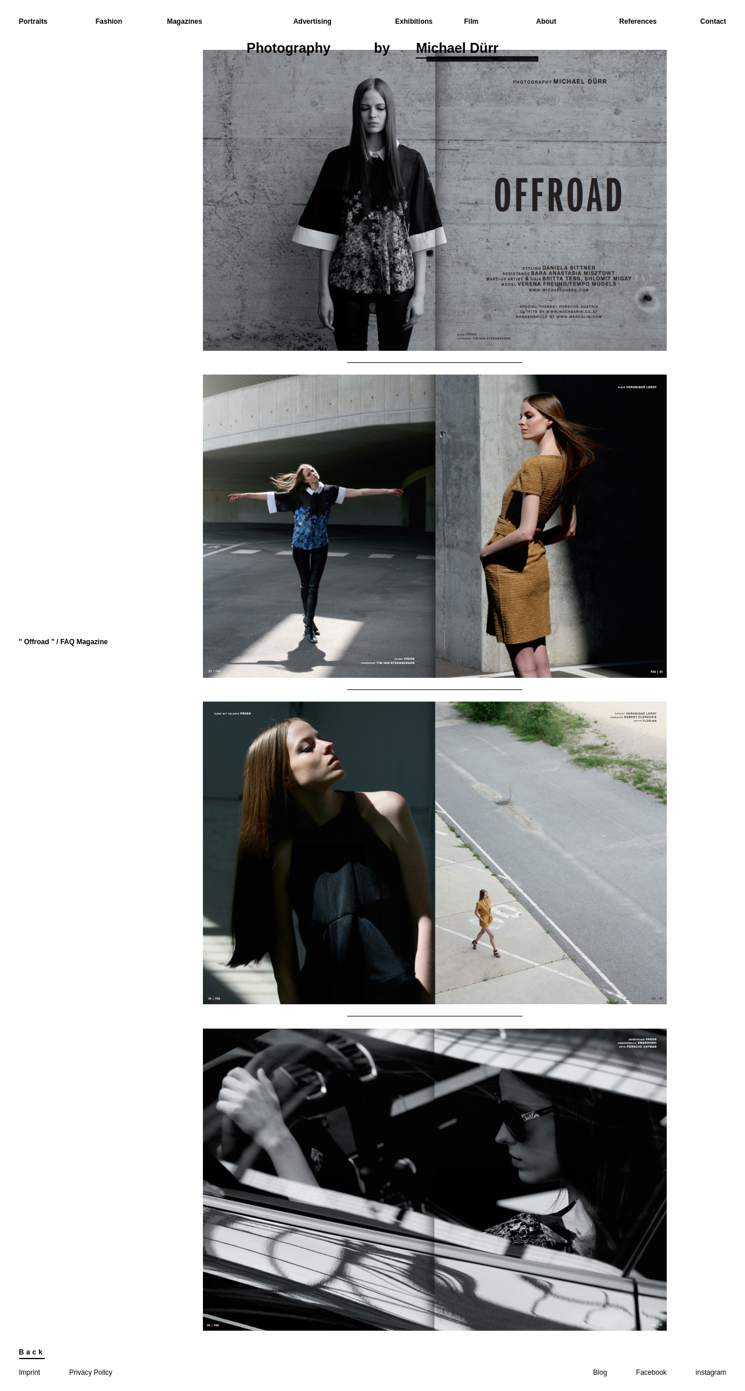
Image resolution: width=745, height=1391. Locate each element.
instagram (711, 1372)
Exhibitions (414, 21)
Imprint (30, 1372)
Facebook (651, 1372)
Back (32, 1352)
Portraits (33, 21)
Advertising (312, 21)
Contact (713, 21)
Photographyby (372, 50)
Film (471, 21)
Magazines (184, 21)
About (546, 21)
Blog (600, 1372)
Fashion (109, 21)
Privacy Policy (90, 1372)
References (638, 21)
